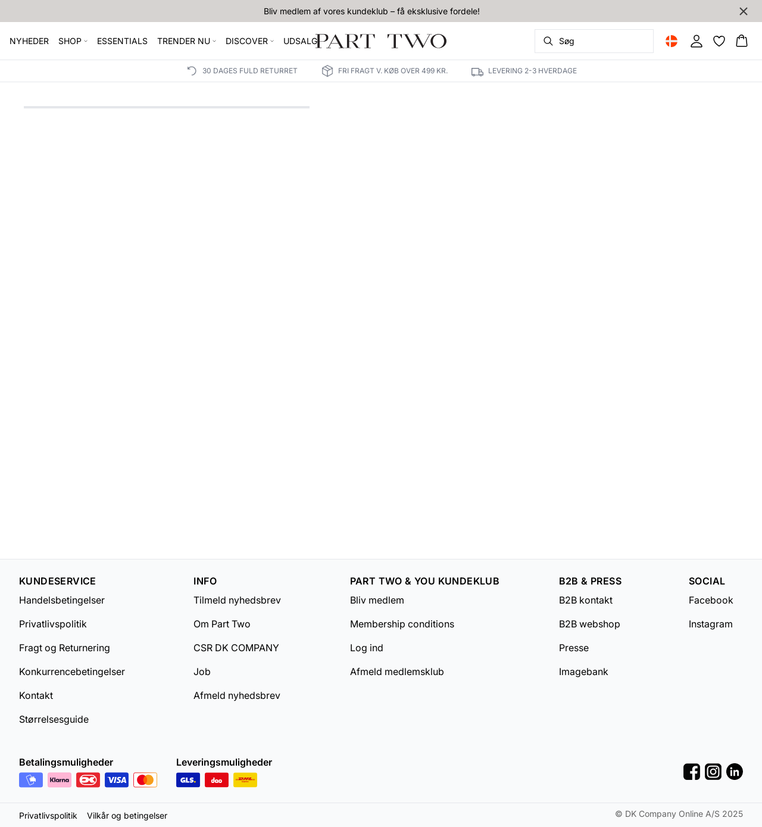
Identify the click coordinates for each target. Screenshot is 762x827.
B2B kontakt (586, 600)
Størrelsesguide (54, 719)
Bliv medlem (377, 600)
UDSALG (300, 41)
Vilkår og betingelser (127, 815)
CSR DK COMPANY (236, 648)
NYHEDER (29, 41)
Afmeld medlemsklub (397, 671)
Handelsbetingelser (62, 600)
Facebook (711, 600)
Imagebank (583, 671)
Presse (574, 648)
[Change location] (671, 41)
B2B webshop (589, 624)
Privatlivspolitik (53, 624)
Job (202, 671)
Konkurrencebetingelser (72, 671)
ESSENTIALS (122, 41)
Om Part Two (222, 624)
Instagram (711, 624)
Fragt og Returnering (64, 648)
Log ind (366, 648)
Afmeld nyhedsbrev (236, 695)
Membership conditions (402, 624)
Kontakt (36, 695)
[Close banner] (743, 11)
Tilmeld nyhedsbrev (237, 600)
